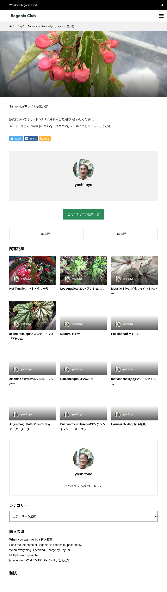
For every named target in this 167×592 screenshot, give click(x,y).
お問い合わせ (93, 126)
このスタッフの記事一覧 (83, 214)
